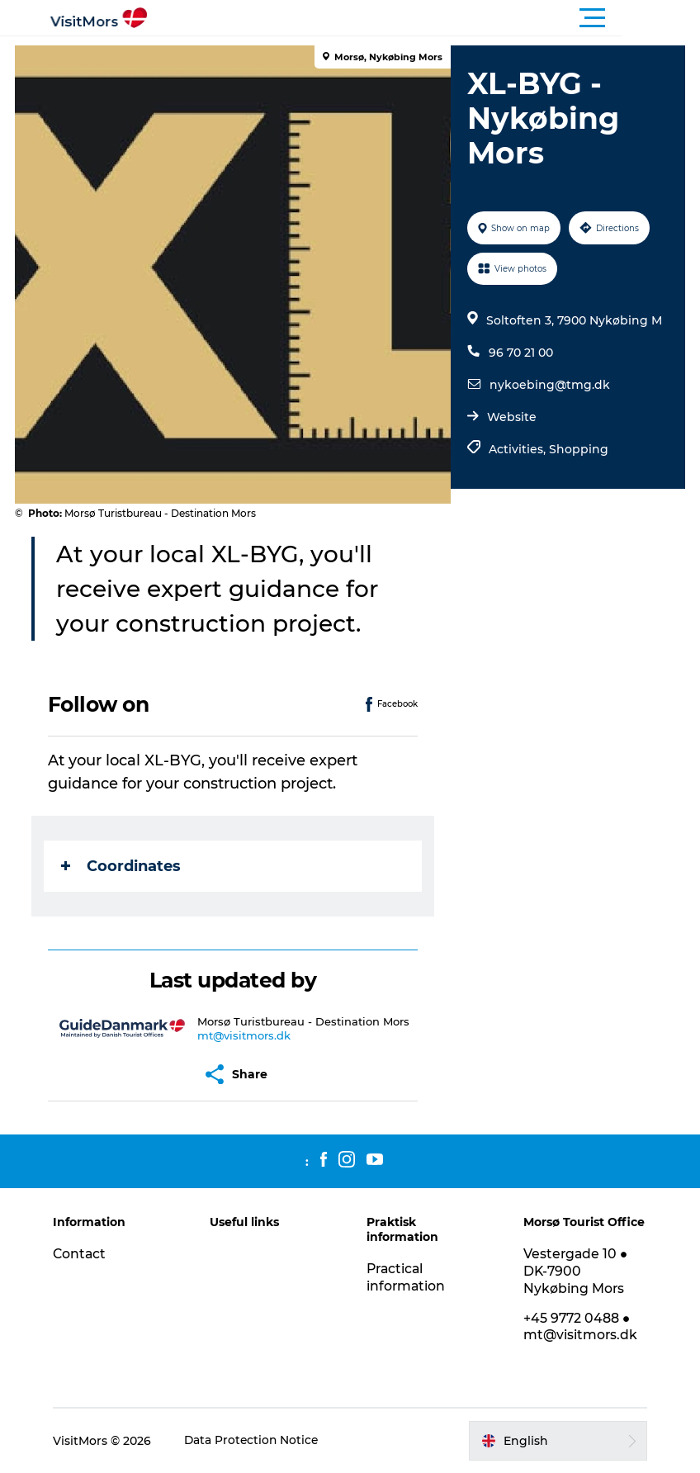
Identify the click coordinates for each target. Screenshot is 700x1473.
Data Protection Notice (257, 1440)
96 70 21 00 (520, 352)
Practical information (407, 1277)
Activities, (518, 449)
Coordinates (122, 866)
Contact (85, 1254)
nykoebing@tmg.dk (549, 384)
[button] (424, 18)
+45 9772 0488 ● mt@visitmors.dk (578, 1326)
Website (511, 417)
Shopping (578, 449)
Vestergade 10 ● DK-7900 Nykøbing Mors (574, 1271)
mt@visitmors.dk (244, 1035)
